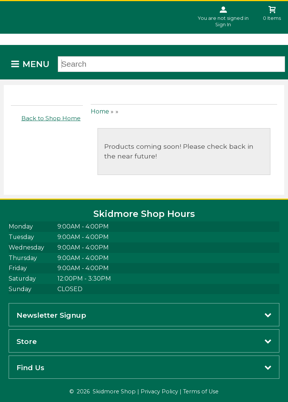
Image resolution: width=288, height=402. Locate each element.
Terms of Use (201, 391)
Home (100, 111)
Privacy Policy (159, 391)
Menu (36, 64)
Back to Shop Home (51, 118)
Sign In (223, 24)
